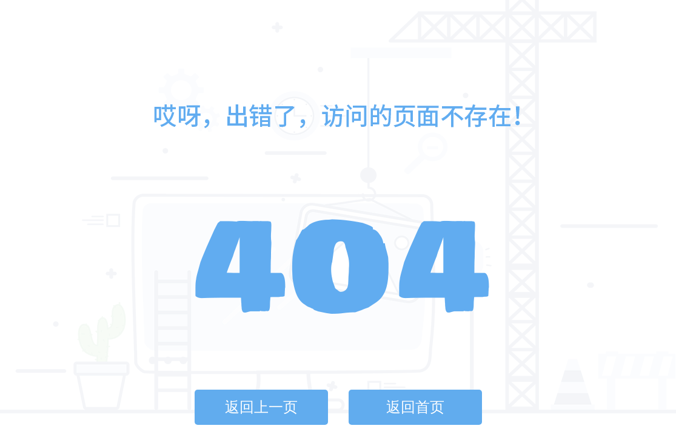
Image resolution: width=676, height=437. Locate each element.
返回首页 (415, 407)
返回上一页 (261, 407)
